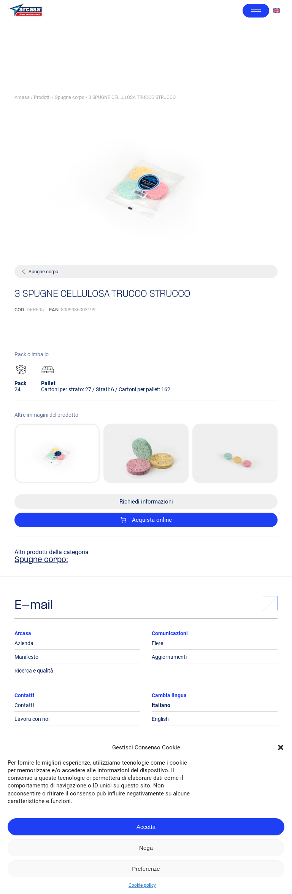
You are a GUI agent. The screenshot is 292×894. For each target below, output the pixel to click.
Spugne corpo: (41, 560)
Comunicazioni (170, 633)
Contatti (24, 695)
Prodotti (42, 97)
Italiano (161, 705)
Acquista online (146, 519)
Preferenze (146, 868)
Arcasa (22, 97)
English (160, 719)
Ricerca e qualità (33, 671)
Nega (146, 848)
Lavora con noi (31, 719)
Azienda (23, 643)
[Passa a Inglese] (277, 11)
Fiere (157, 643)
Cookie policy (142, 885)
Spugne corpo (69, 97)
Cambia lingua (169, 695)
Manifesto (26, 657)
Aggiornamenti (169, 657)
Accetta (146, 827)
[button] (280, 747)
